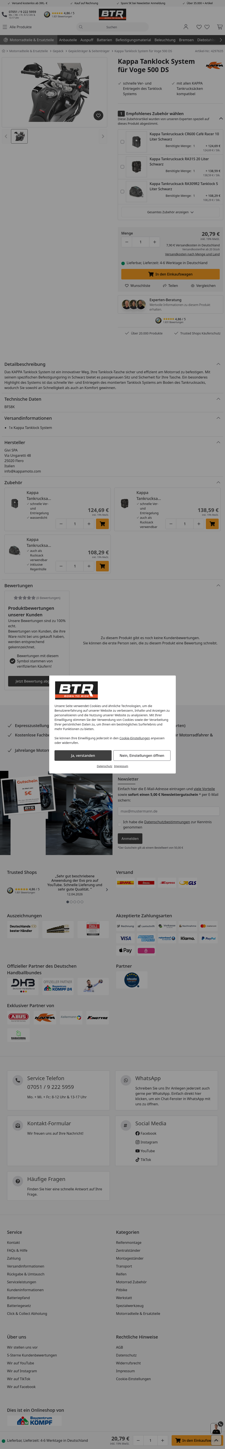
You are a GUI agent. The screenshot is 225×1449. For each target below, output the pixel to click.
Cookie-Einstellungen (135, 738)
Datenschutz (104, 766)
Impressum (121, 766)
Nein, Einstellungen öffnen (142, 755)
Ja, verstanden (83, 755)
